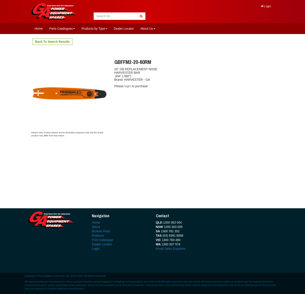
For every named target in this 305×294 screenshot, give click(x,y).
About (96, 227)
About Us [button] (147, 28)
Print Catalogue (102, 240)
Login (266, 6)
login (128, 86)
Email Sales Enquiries (171, 248)
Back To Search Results (52, 41)
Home (39, 28)
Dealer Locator (124, 28)
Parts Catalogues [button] (62, 28)
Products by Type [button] (94, 28)
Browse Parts (101, 231)
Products (98, 235)
